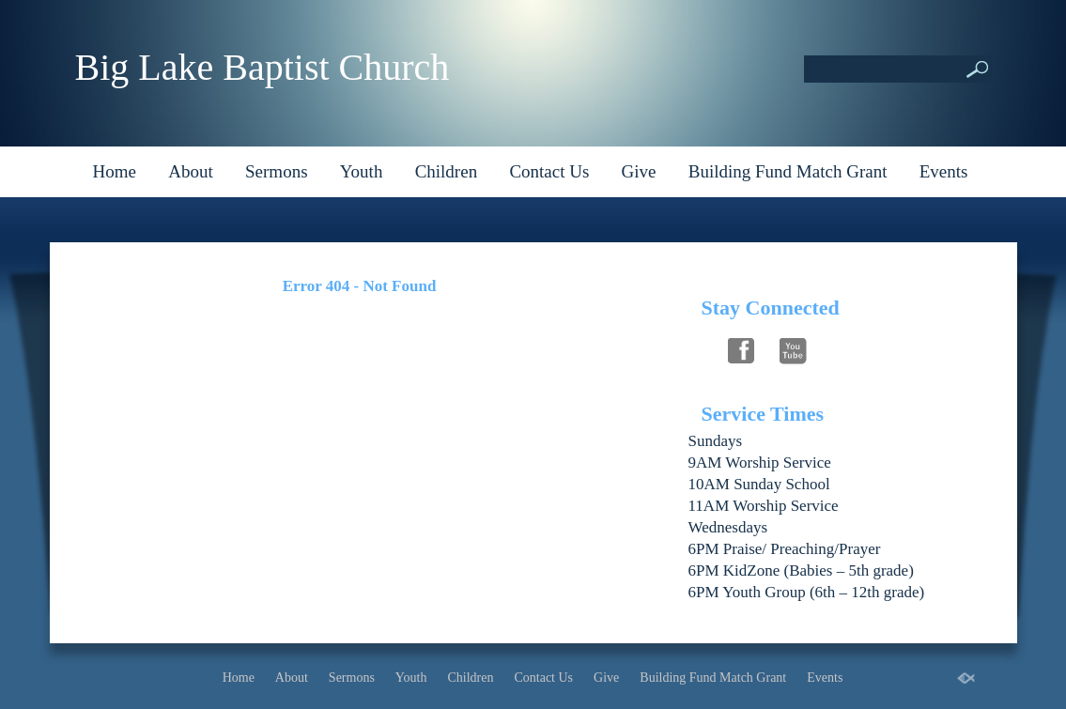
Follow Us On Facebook (741, 348)
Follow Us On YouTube (793, 348)
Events (943, 171)
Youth (361, 171)
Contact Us (549, 171)
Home (114, 171)
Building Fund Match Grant (788, 171)
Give (639, 171)
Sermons (276, 171)
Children (446, 171)
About (190, 171)
